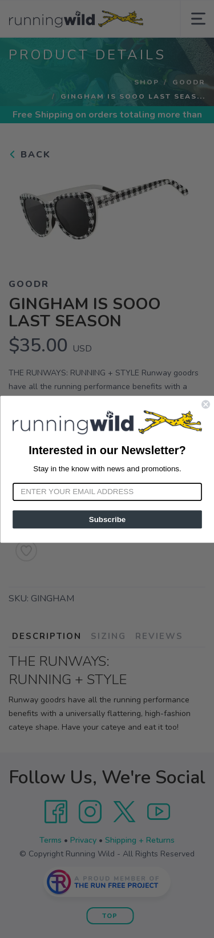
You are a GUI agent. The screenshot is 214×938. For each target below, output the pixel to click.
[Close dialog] (206, 404)
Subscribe (106, 519)
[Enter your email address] (107, 492)
